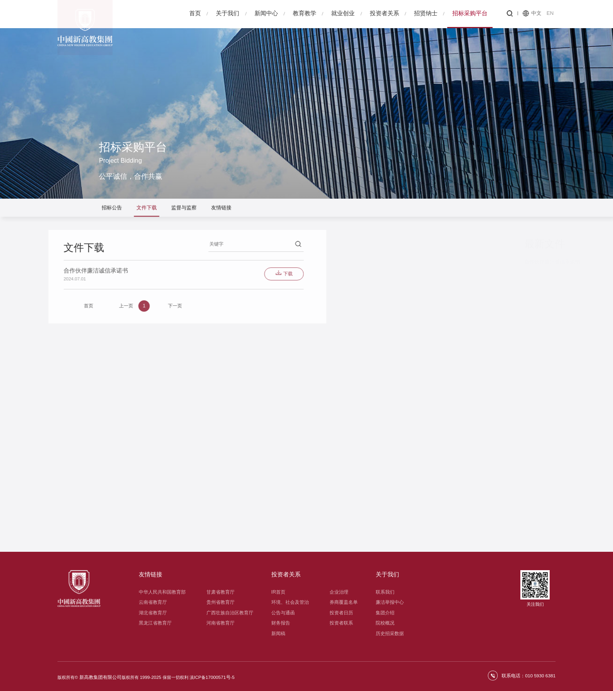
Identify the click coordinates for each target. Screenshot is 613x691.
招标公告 (112, 208)
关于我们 (227, 13)
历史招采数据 (390, 633)
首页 (195, 13)
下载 (188, 274)
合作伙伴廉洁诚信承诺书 (494, 262)
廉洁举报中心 (390, 602)
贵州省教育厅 (220, 602)
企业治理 (339, 592)
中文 (536, 13)
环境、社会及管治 (290, 602)
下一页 (89, 306)
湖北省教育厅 (153, 613)
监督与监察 (184, 208)
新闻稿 (278, 633)
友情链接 (221, 208)
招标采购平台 (470, 13)
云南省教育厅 (153, 602)
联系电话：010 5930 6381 (530, 675)
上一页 (37, 306)
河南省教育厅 (220, 623)
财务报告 (280, 623)
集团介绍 (385, 613)
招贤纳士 (425, 13)
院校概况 (385, 623)
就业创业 (343, 13)
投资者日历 (341, 613)
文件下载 (146, 208)
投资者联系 (341, 623)
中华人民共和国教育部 (162, 592)
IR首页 (278, 592)
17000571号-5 (216, 675)
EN (550, 13)
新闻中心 (266, 13)
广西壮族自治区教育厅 (229, 613)
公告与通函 (283, 613)
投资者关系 (384, 13)
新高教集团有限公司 (98, 675)
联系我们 (385, 592)
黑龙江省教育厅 (155, 623)
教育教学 (304, 13)
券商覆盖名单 (344, 602)
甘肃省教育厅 (220, 592)
